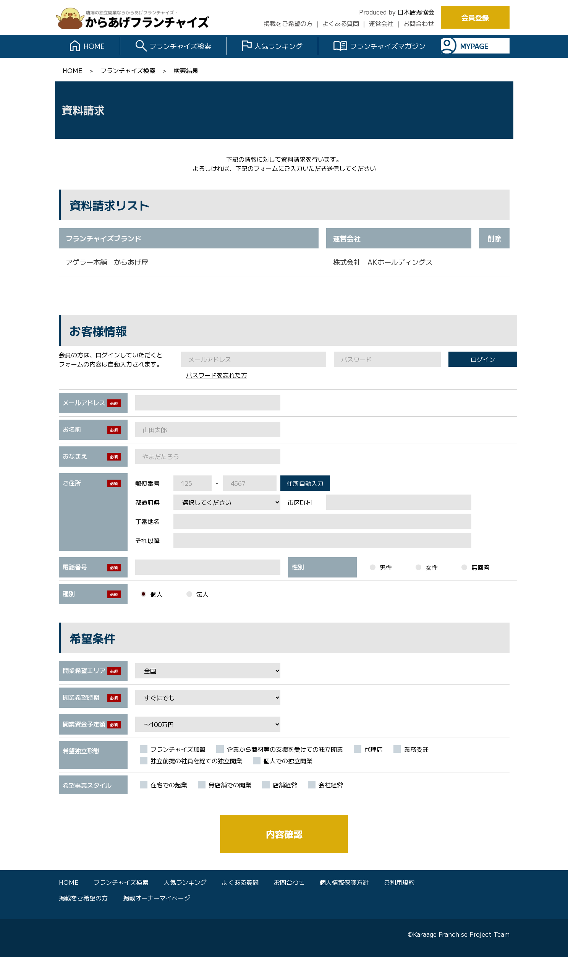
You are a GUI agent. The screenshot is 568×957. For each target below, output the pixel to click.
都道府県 (147, 502)
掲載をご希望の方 (288, 23)
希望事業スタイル (87, 785)
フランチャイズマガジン (388, 46)
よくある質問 (340, 23)
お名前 (72, 429)
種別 (69, 593)
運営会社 (381, 23)
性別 (298, 566)
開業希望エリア (84, 670)
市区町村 (300, 502)
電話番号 (75, 566)
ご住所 (72, 482)
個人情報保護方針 (344, 882)
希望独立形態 (81, 750)
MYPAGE (474, 46)
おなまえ (75, 456)
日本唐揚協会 (416, 11)
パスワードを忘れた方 (216, 375)
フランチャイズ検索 (180, 46)
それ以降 (147, 540)
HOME (94, 46)
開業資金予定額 (84, 723)
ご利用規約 (399, 882)
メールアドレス (84, 402)
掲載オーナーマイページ (156, 897)
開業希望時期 (81, 697)
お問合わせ (418, 23)
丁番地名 (147, 521)
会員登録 (475, 17)
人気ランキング (278, 46)
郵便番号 (147, 483)
